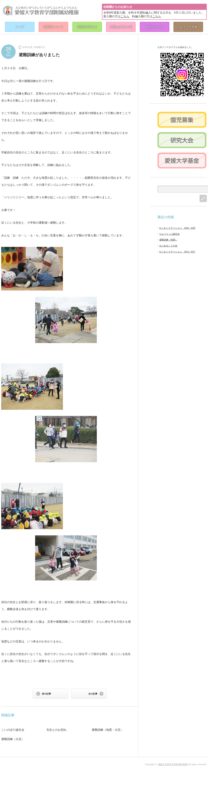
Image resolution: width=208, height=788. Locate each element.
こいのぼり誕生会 (12, 729)
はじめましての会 (168, 245)
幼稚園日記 (39, 47)
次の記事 (92, 693)
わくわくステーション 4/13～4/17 (177, 251)
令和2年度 (27, 47)
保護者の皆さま (87, 26)
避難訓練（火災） (12, 739)
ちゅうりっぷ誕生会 (169, 234)
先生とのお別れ (56, 729)
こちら (125, 16)
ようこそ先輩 (188, 26)
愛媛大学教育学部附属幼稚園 (172, 764)
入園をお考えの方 (120, 26)
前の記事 (46, 693)
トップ (19, 26)
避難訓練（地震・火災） (107, 729)
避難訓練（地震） (168, 239)
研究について (154, 26)
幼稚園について (53, 26)
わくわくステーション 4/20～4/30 (177, 228)
